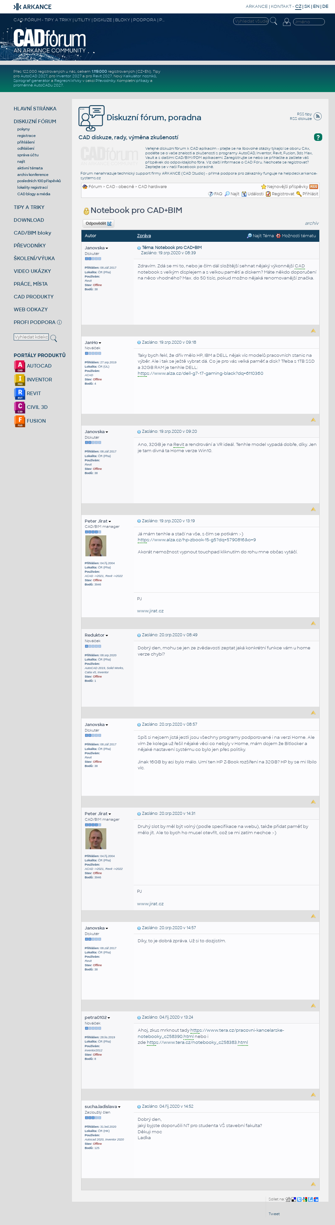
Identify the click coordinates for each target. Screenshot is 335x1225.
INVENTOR (33, 379)
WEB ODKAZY (31, 309)
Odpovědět (98, 223)
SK (307, 6)
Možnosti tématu (296, 236)
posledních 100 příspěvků (39, 181)
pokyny (23, 129)
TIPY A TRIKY (29, 207)
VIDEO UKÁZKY (32, 271)
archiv (312, 223)
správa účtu (27, 155)
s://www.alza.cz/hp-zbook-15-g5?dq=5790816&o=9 (197, 540)
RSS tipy (304, 114)
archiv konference (32, 174)
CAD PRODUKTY (34, 297)
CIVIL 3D (31, 407)
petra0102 (97, 1017)
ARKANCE (257, 6)
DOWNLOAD (29, 220)
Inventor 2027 (68, 76)
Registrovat (283, 194)
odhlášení (25, 148)
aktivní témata (30, 168)
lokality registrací (32, 187)
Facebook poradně (195, 166)
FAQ (218, 194)
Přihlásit (310, 194)
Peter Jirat (98, 521)
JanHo (93, 342)
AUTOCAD (33, 366)
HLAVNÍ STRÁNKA (35, 108)
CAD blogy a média (33, 194)
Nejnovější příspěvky (287, 186)
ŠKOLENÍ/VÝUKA (34, 258)
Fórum (95, 186)
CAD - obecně (120, 186)
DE (325, 6)
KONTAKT (281, 6)
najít (21, 161)
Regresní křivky (67, 80)
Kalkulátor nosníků (139, 76)
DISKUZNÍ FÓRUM (35, 121)
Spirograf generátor (31, 80)
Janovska (96, 248)
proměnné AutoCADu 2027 (38, 85)
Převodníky (105, 80)
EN (316, 6)
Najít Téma (260, 236)
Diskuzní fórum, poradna (140, 117)
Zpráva (144, 236)
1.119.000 (99, 71)
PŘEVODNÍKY (30, 245)
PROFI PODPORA (35, 322)
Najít (231, 194)
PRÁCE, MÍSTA (31, 284)
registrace (26, 135)
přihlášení (26, 142)
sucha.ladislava (102, 1106)
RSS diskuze (301, 118)
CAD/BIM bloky (32, 233)
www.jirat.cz (150, 611)
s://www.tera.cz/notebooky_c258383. (197, 1043)
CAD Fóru (253, 162)
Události (252, 194)
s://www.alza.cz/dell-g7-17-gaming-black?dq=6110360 (200, 374)
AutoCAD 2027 (34, 76)
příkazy (142, 80)
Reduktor (96, 635)
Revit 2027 (102, 76)
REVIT (27, 393)
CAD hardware (152, 186)
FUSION (30, 421)
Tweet (274, 1214)
